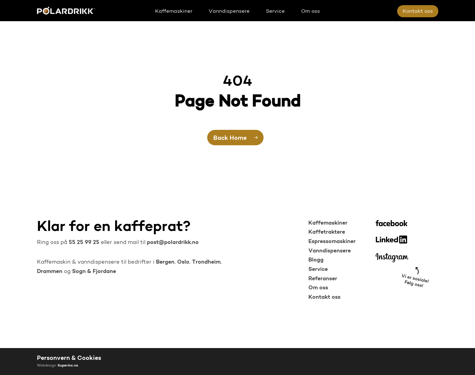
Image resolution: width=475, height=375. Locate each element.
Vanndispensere (329, 251)
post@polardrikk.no (173, 242)
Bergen (165, 262)
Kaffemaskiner (327, 223)
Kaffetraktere (326, 232)
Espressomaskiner (332, 242)
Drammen (49, 272)
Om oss (318, 288)
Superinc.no (68, 365)
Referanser (322, 279)
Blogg (316, 260)
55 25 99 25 (83, 242)
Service (318, 269)
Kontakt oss (324, 297)
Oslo (183, 262)
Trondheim (206, 262)
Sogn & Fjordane (94, 272)
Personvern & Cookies (69, 358)
